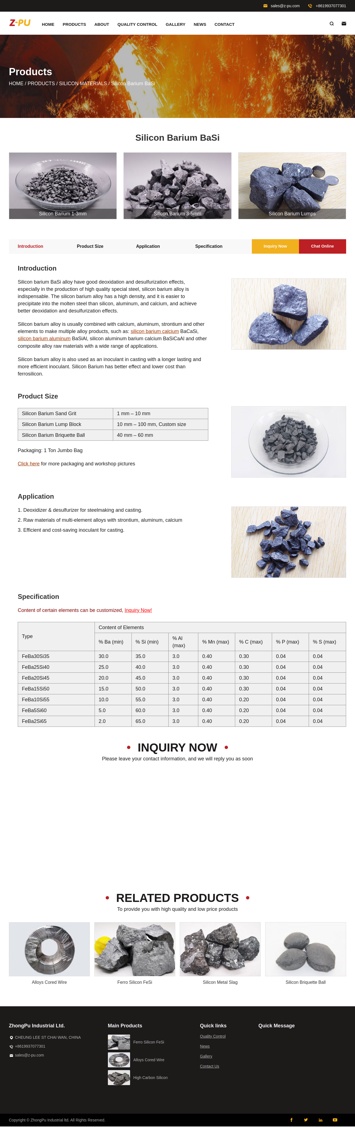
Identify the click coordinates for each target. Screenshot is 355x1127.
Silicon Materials (85, 84)
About (101, 24)
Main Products (125, 1026)
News (200, 24)
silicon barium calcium (155, 332)
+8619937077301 (331, 6)
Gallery (175, 24)
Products (74, 24)
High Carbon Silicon (150, 1078)
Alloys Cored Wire (49, 982)
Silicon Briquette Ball (305, 982)
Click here (29, 464)
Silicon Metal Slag (220, 982)
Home (48, 24)
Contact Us (209, 1067)
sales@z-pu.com (285, 6)
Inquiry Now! (138, 611)
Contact (225, 24)
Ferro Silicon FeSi (134, 982)
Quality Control (138, 24)
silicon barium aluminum (44, 339)
